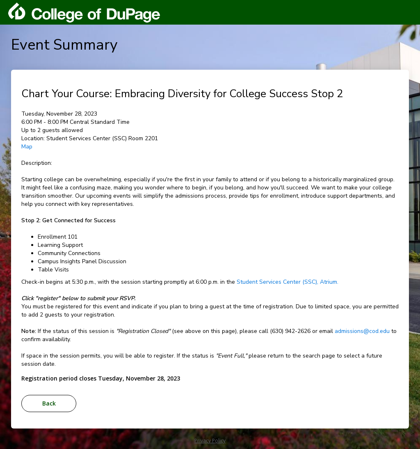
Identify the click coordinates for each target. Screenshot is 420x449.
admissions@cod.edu (362, 331)
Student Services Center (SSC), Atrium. (287, 282)
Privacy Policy (210, 440)
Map (26, 146)
